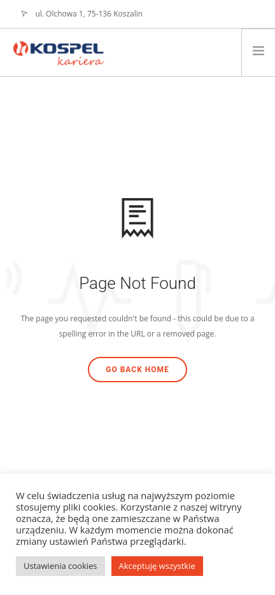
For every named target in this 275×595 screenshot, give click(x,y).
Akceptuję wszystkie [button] (157, 566)
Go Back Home (137, 369)
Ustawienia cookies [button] (60, 566)
